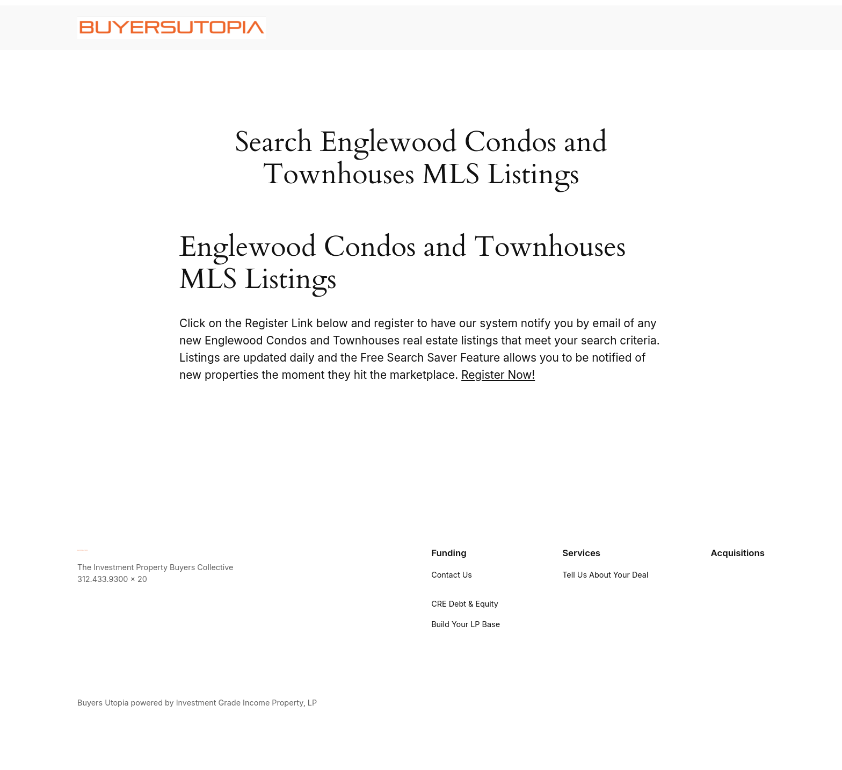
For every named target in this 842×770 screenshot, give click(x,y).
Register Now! (498, 375)
